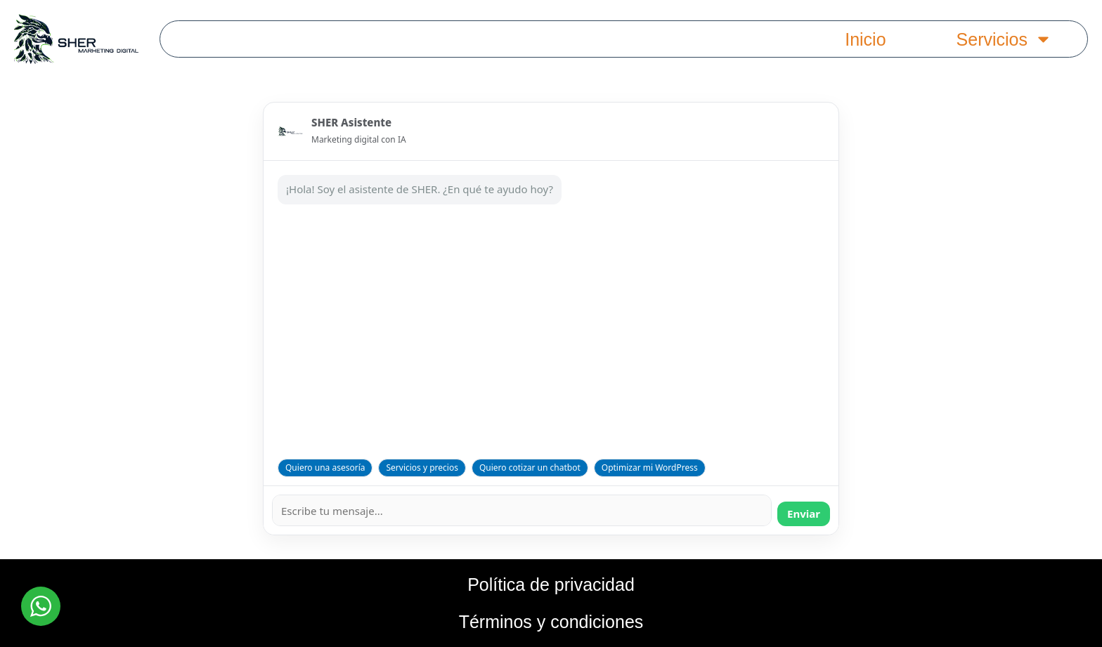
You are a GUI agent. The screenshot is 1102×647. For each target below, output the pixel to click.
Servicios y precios (422, 467)
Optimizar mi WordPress (650, 467)
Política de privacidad (551, 584)
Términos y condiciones (551, 622)
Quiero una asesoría (325, 467)
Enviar (803, 514)
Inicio (865, 39)
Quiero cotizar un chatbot (530, 467)
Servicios (1004, 39)
